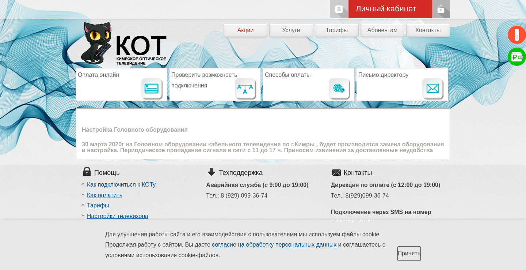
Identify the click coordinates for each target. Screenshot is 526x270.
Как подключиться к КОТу (121, 184)
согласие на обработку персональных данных (274, 244)
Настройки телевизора (117, 216)
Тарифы (337, 30)
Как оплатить (104, 195)
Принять (409, 253)
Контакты (428, 30)
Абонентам (382, 30)
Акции (245, 30)
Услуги (291, 30)
